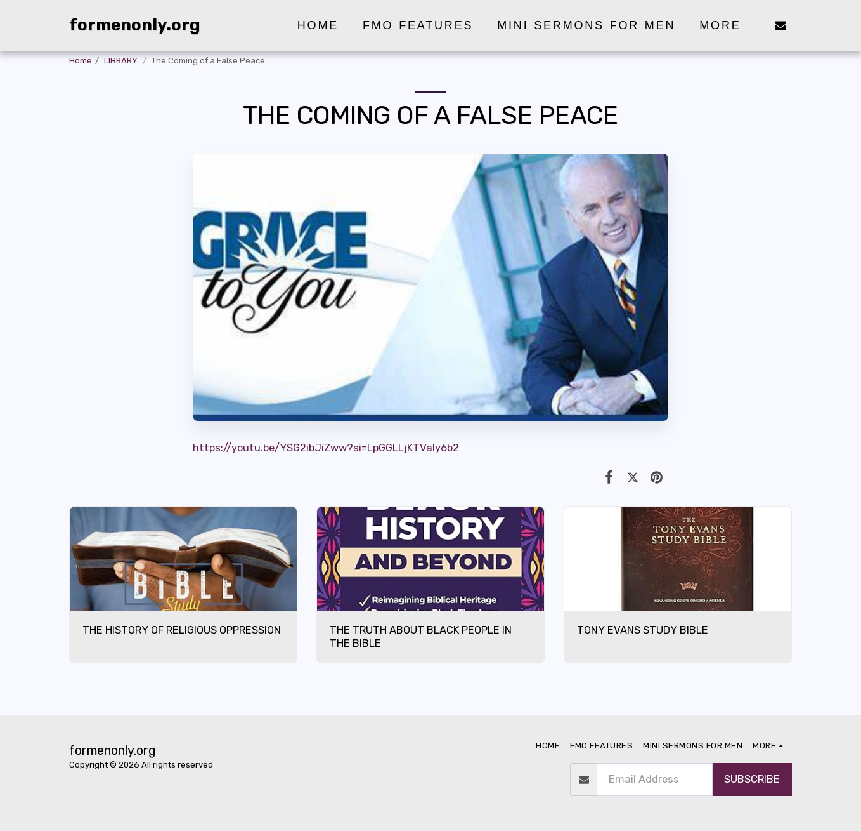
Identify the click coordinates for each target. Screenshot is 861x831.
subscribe (752, 779)
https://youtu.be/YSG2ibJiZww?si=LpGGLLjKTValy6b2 (326, 448)
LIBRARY (121, 60)
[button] (780, 25)
